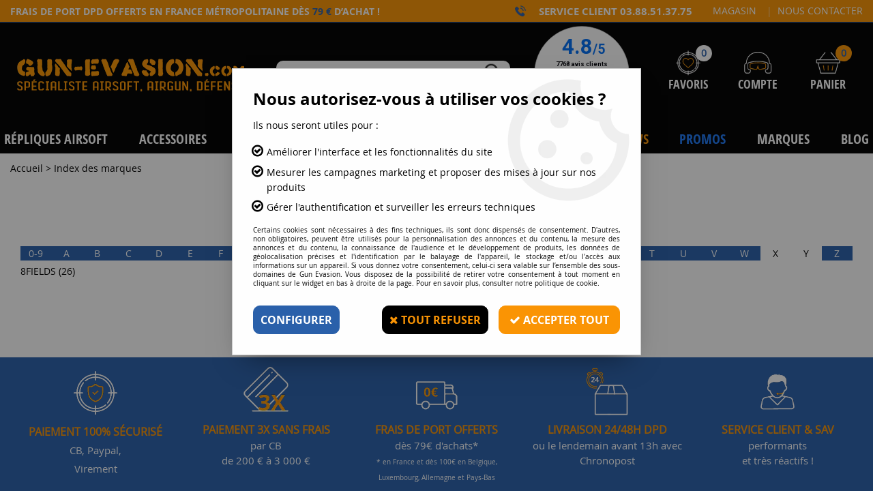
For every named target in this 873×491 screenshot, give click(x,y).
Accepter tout (559, 319)
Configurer (296, 319)
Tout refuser (435, 319)
